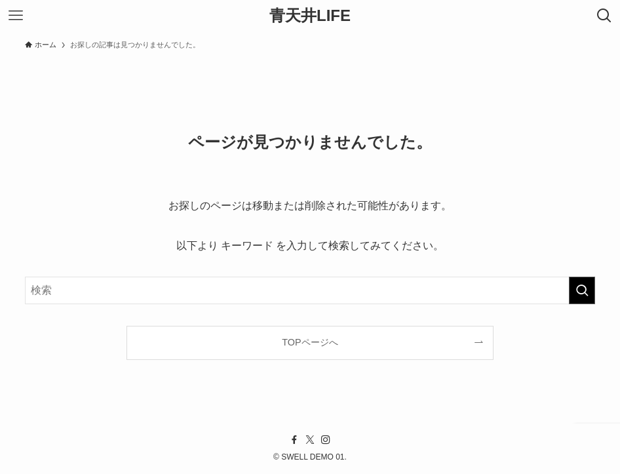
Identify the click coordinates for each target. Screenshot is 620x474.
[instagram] (326, 440)
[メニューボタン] (15, 15)
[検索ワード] (310, 290)
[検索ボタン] (604, 15)
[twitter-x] (310, 440)
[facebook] (294, 440)
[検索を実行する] (582, 290)
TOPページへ (310, 342)
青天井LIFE (310, 16)
